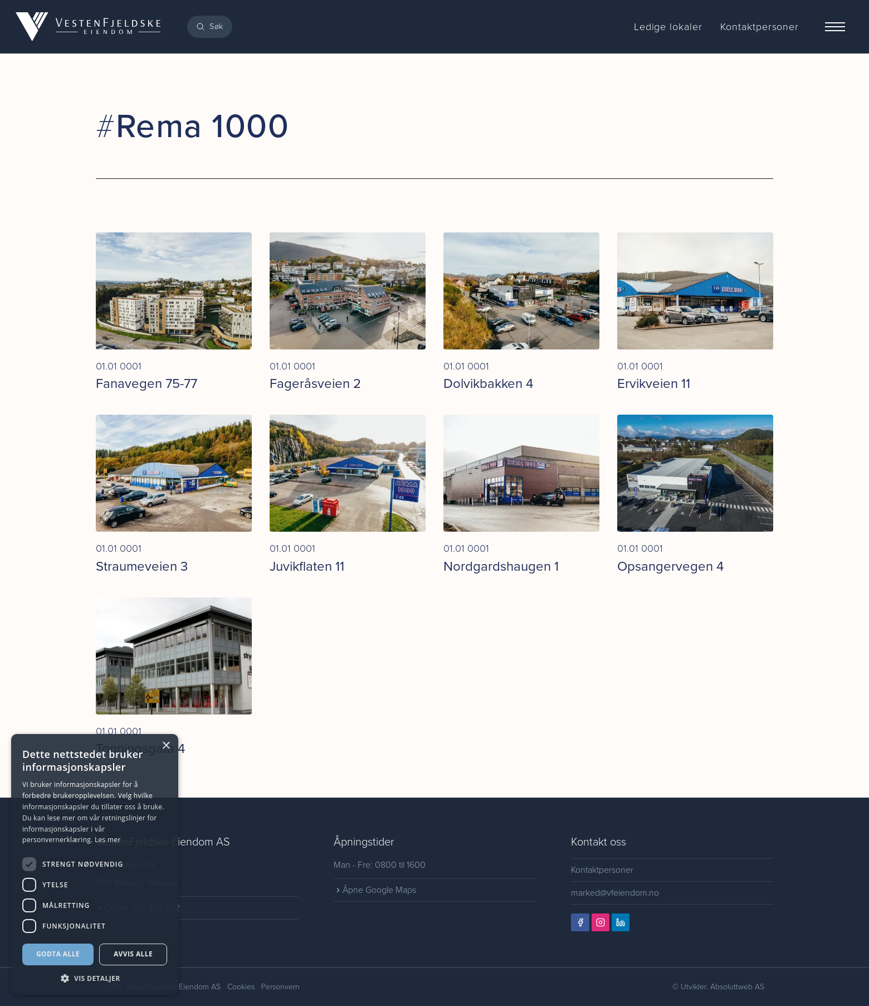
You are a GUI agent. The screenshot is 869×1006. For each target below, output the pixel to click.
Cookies (241, 987)
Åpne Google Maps (375, 889)
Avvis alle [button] (133, 954)
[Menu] (835, 27)
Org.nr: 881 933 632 (138, 907)
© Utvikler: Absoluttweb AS (718, 987)
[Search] (209, 27)
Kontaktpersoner (602, 869)
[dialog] (94, 864)
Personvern (280, 987)
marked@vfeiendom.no (615, 892)
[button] (94, 978)
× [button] (166, 746)
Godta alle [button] (58, 954)
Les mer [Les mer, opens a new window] (108, 839)
